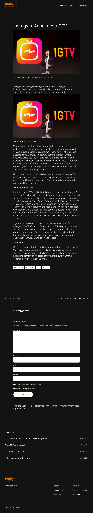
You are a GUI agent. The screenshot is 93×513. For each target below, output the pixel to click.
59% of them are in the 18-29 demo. (52, 200)
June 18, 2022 (84, 451)
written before (20, 195)
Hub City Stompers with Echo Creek (72, 298)
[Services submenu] (76, 5)
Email (15, 365)
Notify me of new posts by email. (25, 389)
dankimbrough (24, 77)
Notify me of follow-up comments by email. (28, 384)
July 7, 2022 (84, 445)
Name (15, 356)
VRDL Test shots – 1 (14, 298)
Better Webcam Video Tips (17, 458)
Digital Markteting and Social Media (42, 77)
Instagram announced (23, 89)
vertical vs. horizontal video (39, 249)
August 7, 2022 (83, 438)
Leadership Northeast (15, 451)
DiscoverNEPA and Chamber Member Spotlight (27, 438)
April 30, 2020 (84, 458)
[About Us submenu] (66, 5)
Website (15, 375)
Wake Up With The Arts (15, 445)
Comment (17, 330)
